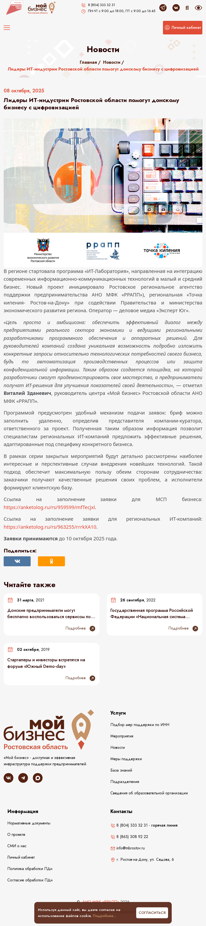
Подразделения (124, 781)
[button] (182, 27)
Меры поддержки (126, 759)
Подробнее (80, 628)
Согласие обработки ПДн (30, 880)
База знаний (121, 770)
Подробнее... (104, 915)
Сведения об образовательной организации (149, 793)
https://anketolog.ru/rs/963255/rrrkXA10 (50, 527)
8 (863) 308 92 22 (129, 836)
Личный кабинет (21, 857)
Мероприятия (121, 736)
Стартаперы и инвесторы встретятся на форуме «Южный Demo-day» (46, 663)
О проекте (16, 834)
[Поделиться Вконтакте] (17, 561)
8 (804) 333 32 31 (129, 825)
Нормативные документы (28, 823)
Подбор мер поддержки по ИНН (139, 724)
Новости (111, 62)
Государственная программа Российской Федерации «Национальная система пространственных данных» (151, 613)
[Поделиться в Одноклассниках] (51, 561)
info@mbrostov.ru (127, 848)
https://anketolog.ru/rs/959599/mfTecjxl (49, 507)
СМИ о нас (17, 846)
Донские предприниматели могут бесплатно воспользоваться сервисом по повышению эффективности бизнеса (49, 613)
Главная (88, 62)
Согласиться (152, 912)
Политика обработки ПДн (29, 868)
